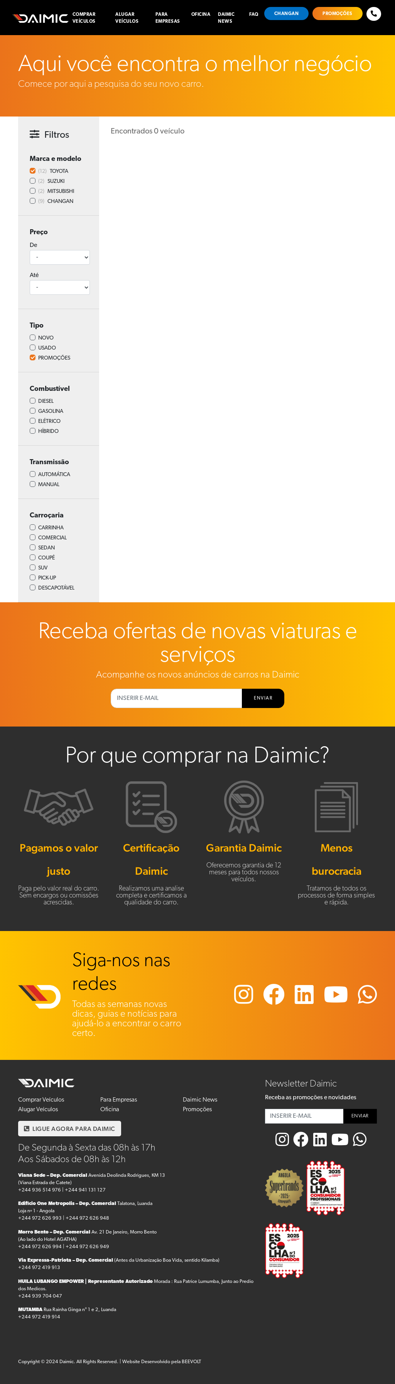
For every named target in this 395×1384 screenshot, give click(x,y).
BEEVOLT (191, 1361)
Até (34, 275)
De (33, 245)
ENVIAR (263, 698)
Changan (286, 14)
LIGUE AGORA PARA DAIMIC (69, 1128)
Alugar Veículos (126, 18)
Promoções (337, 14)
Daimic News (226, 18)
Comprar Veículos (84, 18)
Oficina (201, 14)
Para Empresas (167, 18)
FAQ (253, 14)
